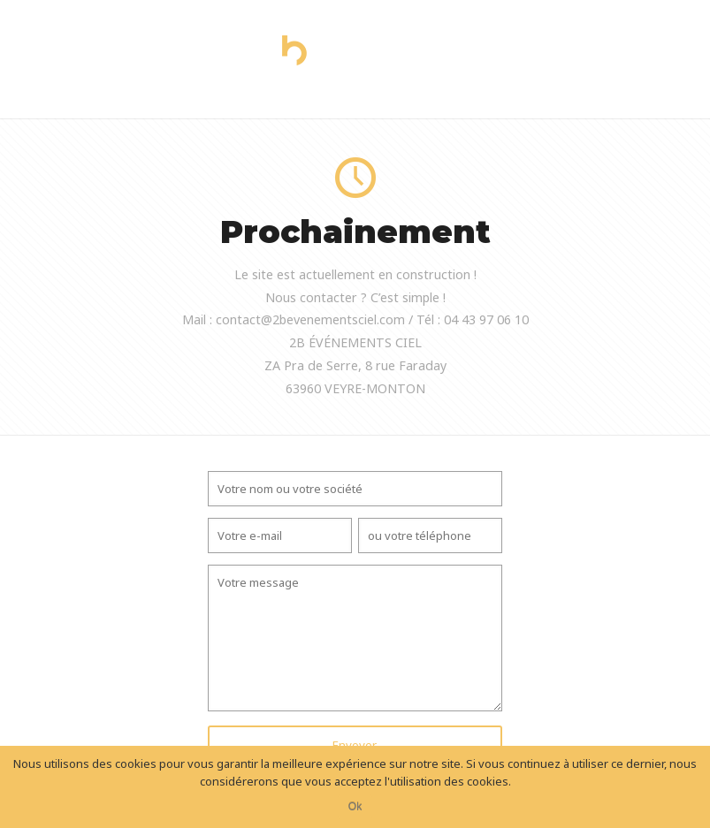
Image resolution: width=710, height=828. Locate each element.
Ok (355, 807)
